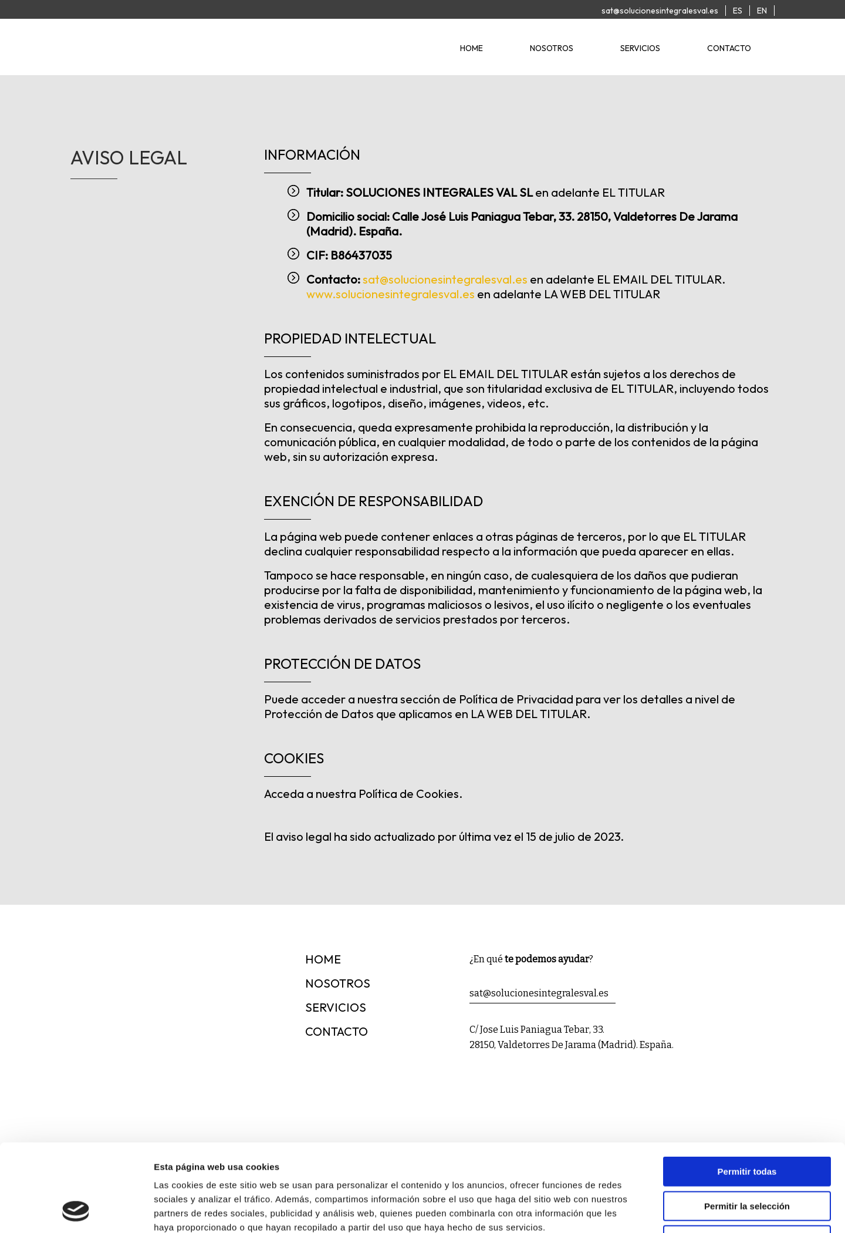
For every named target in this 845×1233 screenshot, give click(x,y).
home (471, 48)
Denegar (747, 1158)
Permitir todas (747, 1089)
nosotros (551, 48)
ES (737, 10)
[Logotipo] (164, 64)
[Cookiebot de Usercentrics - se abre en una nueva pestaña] (76, 1210)
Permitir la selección (747, 1124)
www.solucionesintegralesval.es (390, 294)
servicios (640, 48)
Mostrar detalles (635, 1210)
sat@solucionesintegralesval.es (659, 10)
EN (762, 10)
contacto (729, 48)
